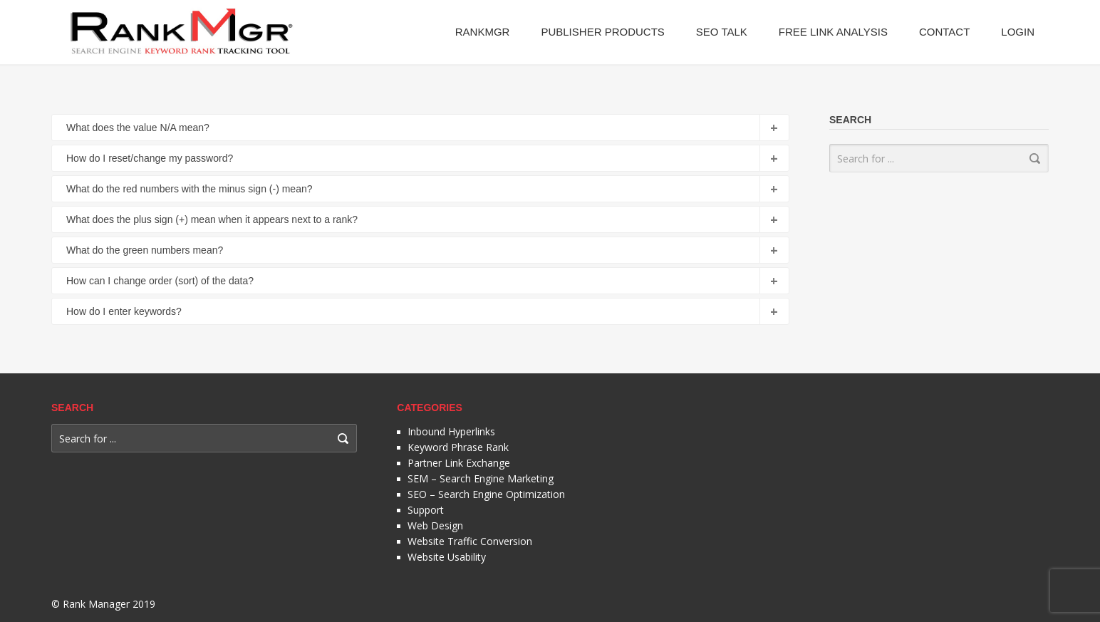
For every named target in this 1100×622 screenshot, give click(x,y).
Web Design (435, 525)
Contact (944, 32)
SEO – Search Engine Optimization (486, 494)
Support (426, 510)
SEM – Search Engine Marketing (481, 478)
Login (1017, 32)
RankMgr (482, 32)
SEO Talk (721, 32)
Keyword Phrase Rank (458, 447)
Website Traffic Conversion (470, 541)
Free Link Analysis (833, 32)
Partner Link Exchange (459, 463)
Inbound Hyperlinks (451, 431)
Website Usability (447, 557)
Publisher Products (602, 32)
